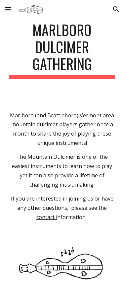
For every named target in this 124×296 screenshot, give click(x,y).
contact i (46, 217)
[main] (62, 50)
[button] (8, 9)
